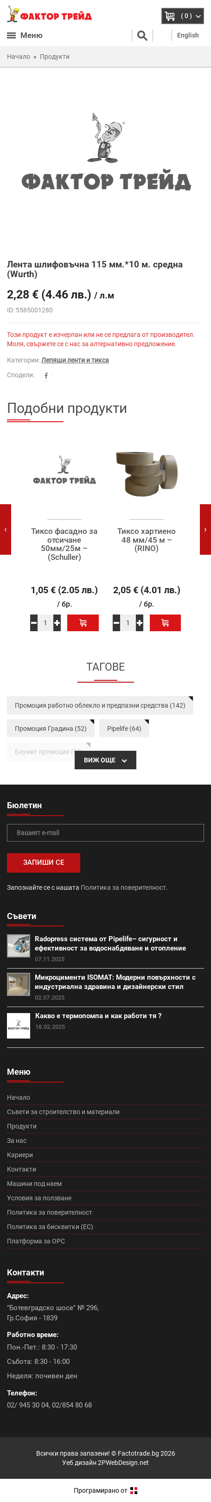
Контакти (21, 1169)
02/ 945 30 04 (28, 1405)
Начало (18, 1097)
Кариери (20, 1155)
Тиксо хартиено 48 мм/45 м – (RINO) (146, 540)
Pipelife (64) (124, 728)
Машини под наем (34, 1183)
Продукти (22, 1126)
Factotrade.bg (138, 1453)
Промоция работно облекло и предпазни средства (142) (100, 705)
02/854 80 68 (72, 1405)
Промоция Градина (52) (51, 728)
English (188, 35)
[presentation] (5, 529)
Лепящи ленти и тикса (75, 360)
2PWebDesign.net (123, 1462)
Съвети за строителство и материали (63, 1111)
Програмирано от (105, 1490)
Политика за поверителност (123, 887)
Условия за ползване (39, 1198)
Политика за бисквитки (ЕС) (50, 1226)
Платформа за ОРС (36, 1241)
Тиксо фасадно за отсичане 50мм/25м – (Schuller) (64, 544)
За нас (16, 1140)
